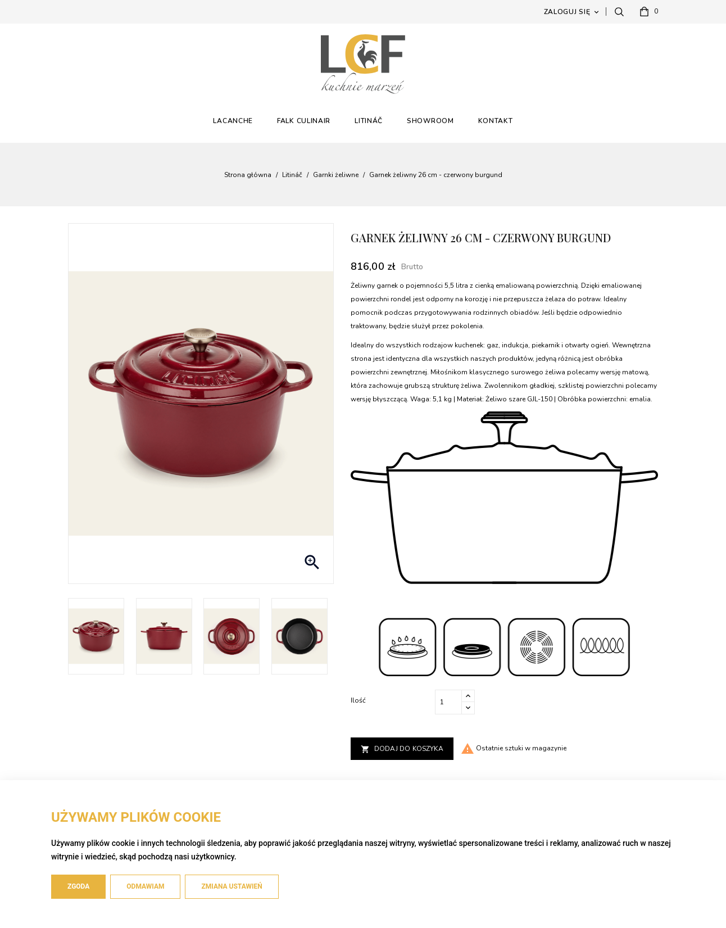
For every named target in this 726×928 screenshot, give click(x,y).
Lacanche (233, 120)
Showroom (430, 120)
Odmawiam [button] (145, 886)
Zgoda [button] (78, 886)
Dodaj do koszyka (402, 749)
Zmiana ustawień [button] (231, 886)
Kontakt (495, 120)
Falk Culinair (303, 120)
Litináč (369, 120)
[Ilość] (448, 702)
